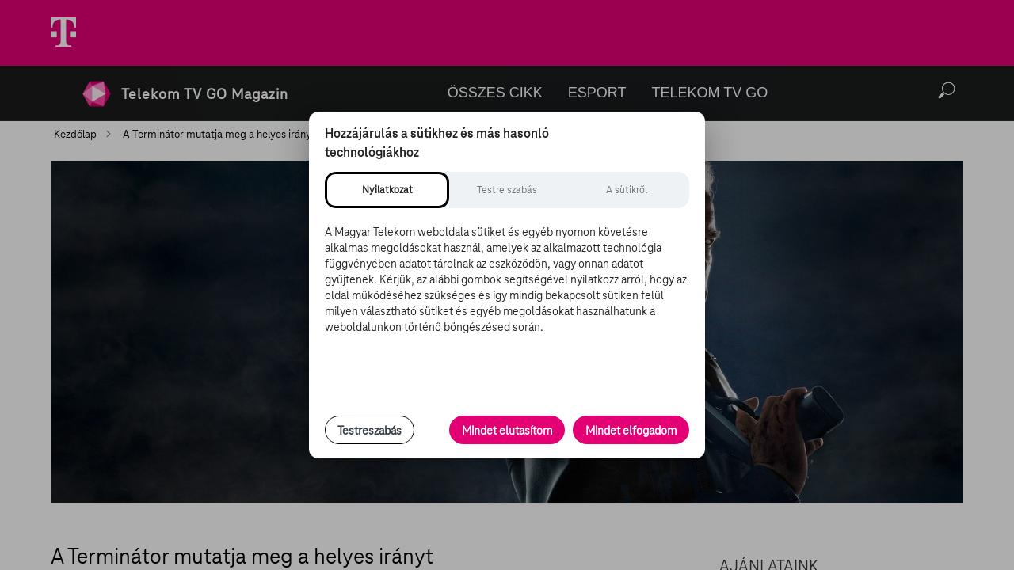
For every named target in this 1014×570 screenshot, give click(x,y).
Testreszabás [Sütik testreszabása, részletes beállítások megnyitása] (369, 431)
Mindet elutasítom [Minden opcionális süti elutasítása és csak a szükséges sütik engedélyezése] (507, 431)
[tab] (387, 190)
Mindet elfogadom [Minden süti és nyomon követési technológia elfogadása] (631, 431)
